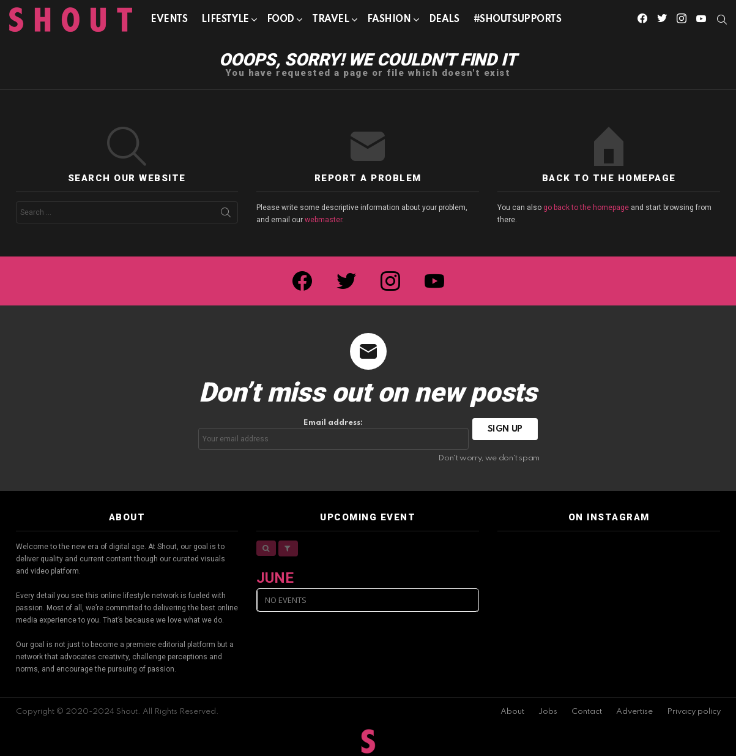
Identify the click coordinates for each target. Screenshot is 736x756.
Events (169, 19)
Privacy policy (694, 712)
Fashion (389, 22)
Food (280, 22)
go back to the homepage (586, 207)
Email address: (333, 434)
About (512, 712)
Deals (444, 19)
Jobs (547, 712)
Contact (586, 712)
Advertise (634, 712)
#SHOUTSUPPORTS (518, 19)
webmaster (323, 219)
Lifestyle (224, 22)
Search (226, 214)
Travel (330, 22)
